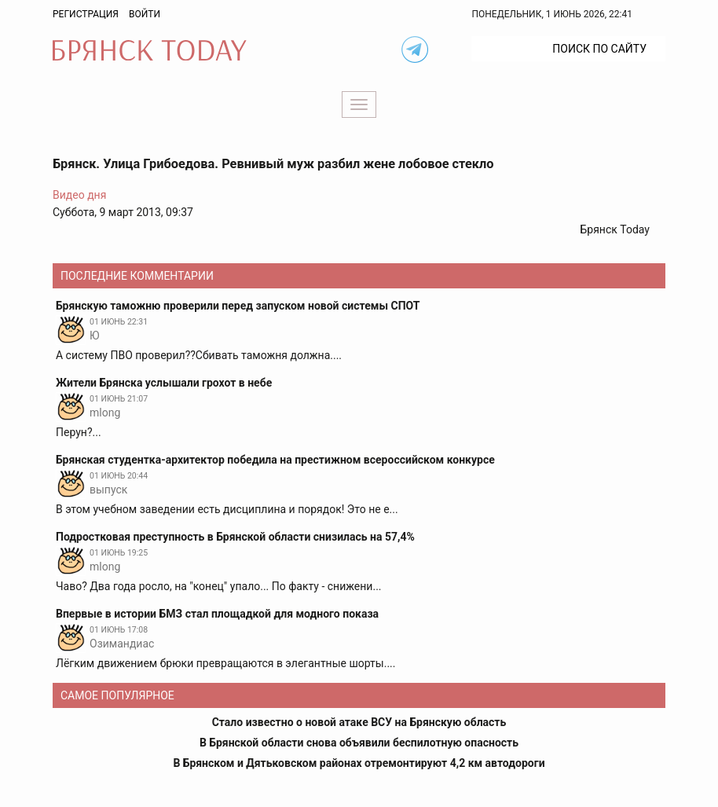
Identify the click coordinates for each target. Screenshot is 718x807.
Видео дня (79, 195)
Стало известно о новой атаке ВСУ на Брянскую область (359, 722)
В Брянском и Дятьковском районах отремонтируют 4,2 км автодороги (358, 763)
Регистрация (86, 14)
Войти (144, 14)
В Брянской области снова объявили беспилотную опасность (359, 742)
